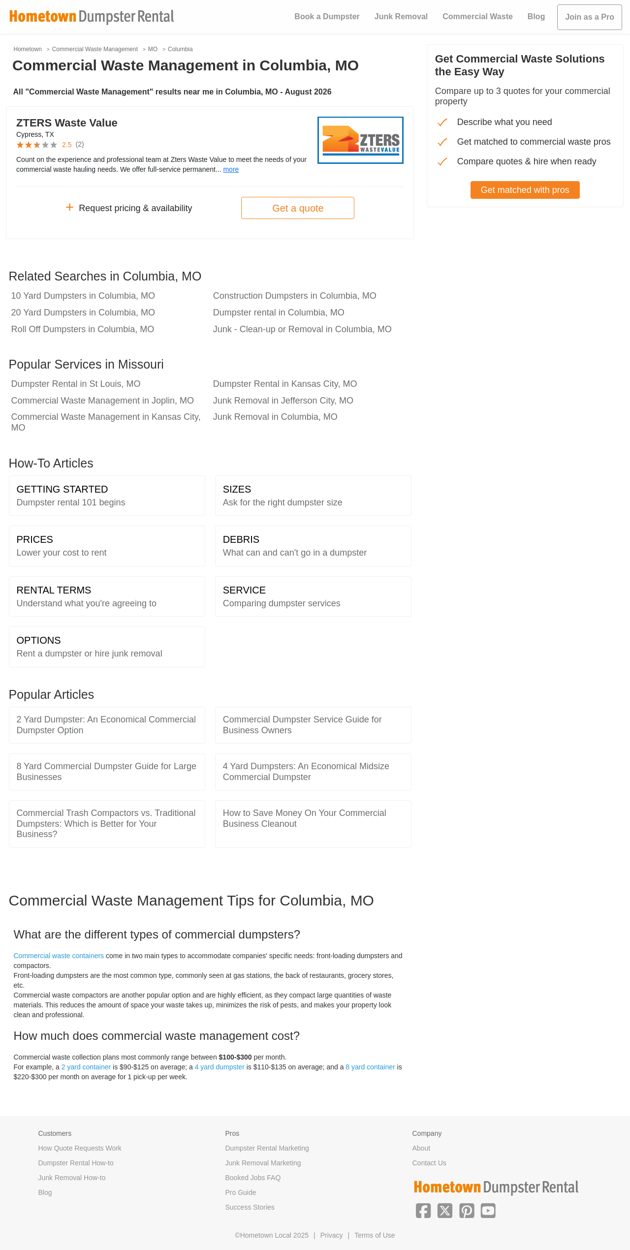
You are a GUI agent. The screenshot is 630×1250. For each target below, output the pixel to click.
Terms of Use (374, 1235)
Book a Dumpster (326, 16)
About (421, 1148)
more (231, 169)
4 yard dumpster (220, 1067)
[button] (423, 1209)
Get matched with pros (525, 190)
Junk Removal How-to (72, 1178)
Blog (536, 16)
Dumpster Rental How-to (76, 1163)
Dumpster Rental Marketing (267, 1148)
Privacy (331, 1235)
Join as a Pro (589, 17)
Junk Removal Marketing (263, 1163)
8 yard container (370, 1067)
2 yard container (86, 1067)
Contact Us (429, 1163)
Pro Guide (240, 1192)
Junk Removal (401, 16)
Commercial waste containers (59, 956)
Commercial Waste (477, 16)
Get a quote (298, 208)
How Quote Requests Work (80, 1148)
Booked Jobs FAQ (253, 1178)
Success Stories (250, 1207)
